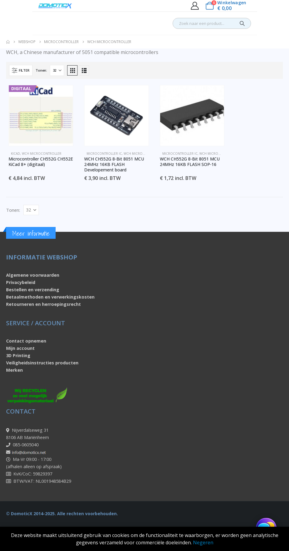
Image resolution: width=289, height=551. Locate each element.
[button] (21, 70)
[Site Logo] (55, 6)
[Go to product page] (41, 115)
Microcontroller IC (104, 153)
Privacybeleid (20, 282)
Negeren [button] (203, 542)
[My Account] (194, 6)
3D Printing (18, 355)
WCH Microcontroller (41, 153)
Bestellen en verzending (32, 289)
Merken (14, 370)
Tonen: (41, 70)
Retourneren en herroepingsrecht (43, 304)
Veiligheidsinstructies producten (42, 363)
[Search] (242, 23)
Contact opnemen (26, 341)
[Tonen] (57, 70)
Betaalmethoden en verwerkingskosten (50, 297)
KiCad (15, 153)
